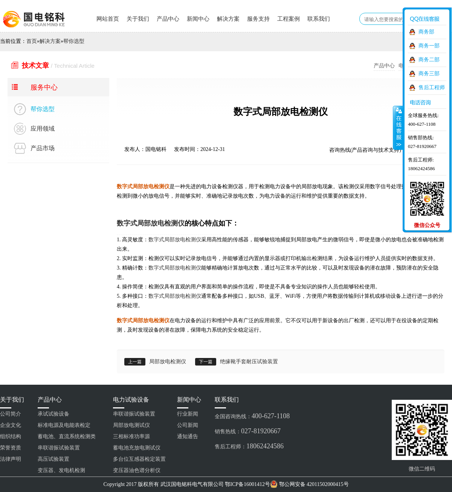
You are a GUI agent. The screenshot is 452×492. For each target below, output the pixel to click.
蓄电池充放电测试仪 (136, 448)
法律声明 (10, 459)
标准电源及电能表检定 (64, 425)
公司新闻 (187, 425)
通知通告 (187, 436)
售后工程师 (431, 87)
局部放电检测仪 (167, 361)
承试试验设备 (53, 414)
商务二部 (429, 59)
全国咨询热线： (252, 416)
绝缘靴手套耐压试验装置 (249, 361)
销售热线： (248, 431)
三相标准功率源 (131, 436)
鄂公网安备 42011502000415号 (314, 484)
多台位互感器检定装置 (139, 459)
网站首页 (107, 19)
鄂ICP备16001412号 (247, 484)
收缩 (398, 127)
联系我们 (318, 19)
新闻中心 (198, 19)
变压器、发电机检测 (61, 470)
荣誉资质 (10, 448)
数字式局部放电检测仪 (151, 223)
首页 (31, 41)
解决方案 (228, 19)
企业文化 (10, 425)
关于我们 (138, 19)
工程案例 (288, 19)
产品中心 (168, 19)
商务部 (426, 32)
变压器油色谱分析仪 (136, 470)
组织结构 (10, 436)
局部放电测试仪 (131, 425)
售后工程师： (249, 446)
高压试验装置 (53, 459)
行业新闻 (187, 414)
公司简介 (10, 414)
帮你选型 (73, 41)
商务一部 (429, 46)
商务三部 (429, 73)
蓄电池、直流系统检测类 (67, 436)
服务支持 (258, 19)
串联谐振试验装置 (59, 448)
